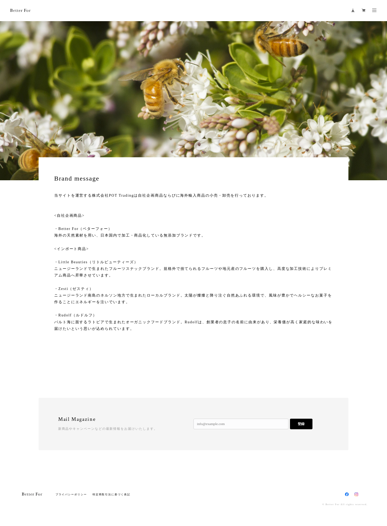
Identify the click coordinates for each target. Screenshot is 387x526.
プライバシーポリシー (71, 494)
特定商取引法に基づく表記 (111, 494)
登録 (301, 424)
